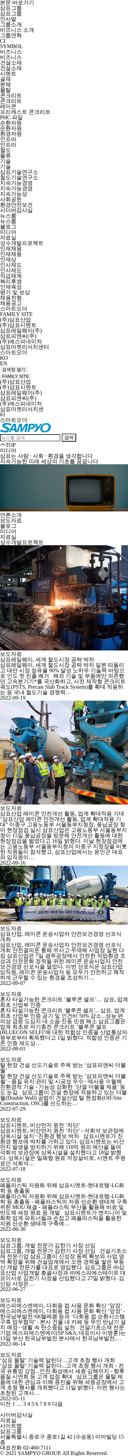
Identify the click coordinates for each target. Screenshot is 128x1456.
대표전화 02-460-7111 (25, 1448)
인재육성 (11, 287)
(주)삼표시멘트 (18, 325)
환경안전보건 (16, 205)
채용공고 (11, 303)
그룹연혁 (11, 35)
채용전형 (11, 298)
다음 (57, 1404)
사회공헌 (11, 199)
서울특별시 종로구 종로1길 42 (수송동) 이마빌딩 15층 (62, 1439)
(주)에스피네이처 (21, 341)
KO (4, 358)
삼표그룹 (11, 8)
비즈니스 (11, 52)
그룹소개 (11, 24)
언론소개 (11, 515)
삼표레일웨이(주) (21, 330)
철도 (5, 150)
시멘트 (8, 74)
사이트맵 (11, 1426)
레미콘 (8, 106)
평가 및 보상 (15, 292)
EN (3, 363)
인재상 (8, 259)
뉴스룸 (8, 216)
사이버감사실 (16, 210)
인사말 (8, 19)
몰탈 (5, 90)
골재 (5, 79)
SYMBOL (11, 46)
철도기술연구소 (19, 177)
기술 (5, 161)
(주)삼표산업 (15, 319)
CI (2, 41)
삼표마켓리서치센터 (24, 347)
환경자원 (11, 134)
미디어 (8, 232)
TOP (8, 445)
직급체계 (11, 276)
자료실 (8, 238)
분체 (5, 84)
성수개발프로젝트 (22, 243)
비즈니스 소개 (17, 30)
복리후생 (11, 281)
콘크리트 (11, 95)
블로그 (8, 227)
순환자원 (11, 123)
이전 (5, 1404)
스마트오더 (13, 309)
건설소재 (11, 63)
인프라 (8, 139)
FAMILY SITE (16, 314)
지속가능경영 (16, 183)
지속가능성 (13, 194)
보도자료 (11, 520)
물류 (5, 156)
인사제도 (11, 265)
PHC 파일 (11, 117)
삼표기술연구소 (19, 172)
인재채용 (11, 248)
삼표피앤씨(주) (18, 336)
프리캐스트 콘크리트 (25, 112)
